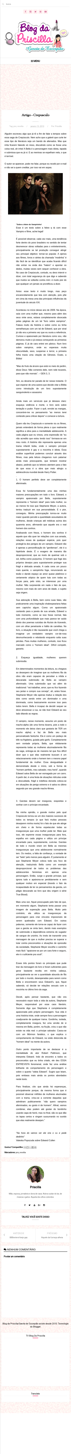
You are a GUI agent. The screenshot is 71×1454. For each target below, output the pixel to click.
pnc (15, 127)
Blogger (36, 1365)
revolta (20, 127)
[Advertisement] (35, 90)
